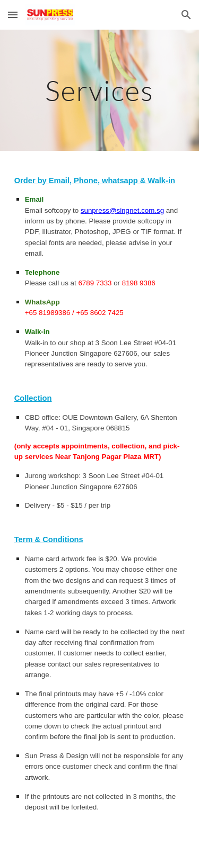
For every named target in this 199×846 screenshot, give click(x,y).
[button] (12, 14)
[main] (99, 90)
